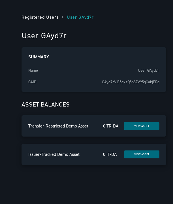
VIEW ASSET (141, 126)
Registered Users (40, 17)
